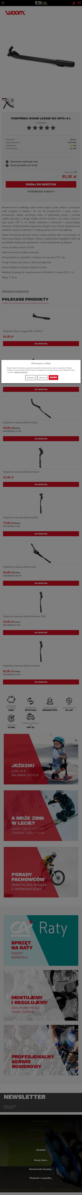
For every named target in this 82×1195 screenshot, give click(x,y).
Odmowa (42, 377)
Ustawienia (31, 377)
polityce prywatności (20, 372)
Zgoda (53, 377)
